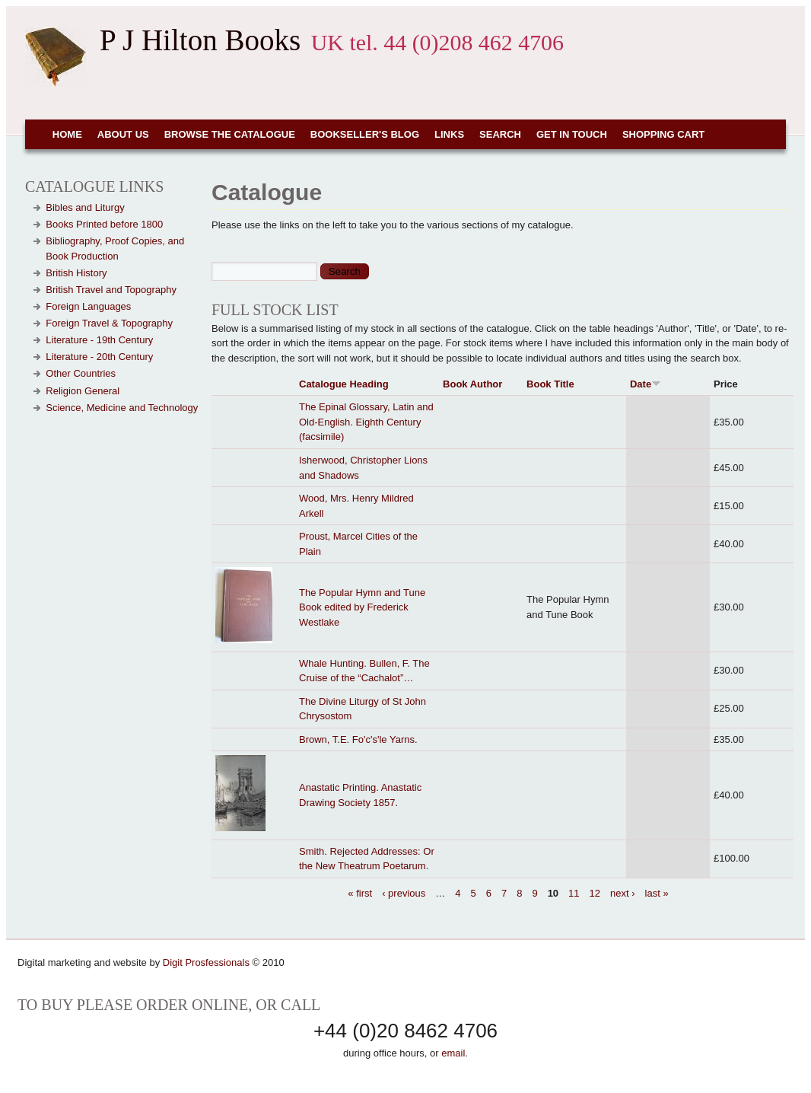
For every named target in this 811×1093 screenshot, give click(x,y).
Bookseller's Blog (364, 134)
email (453, 1053)
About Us (123, 134)
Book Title (550, 384)
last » (657, 893)
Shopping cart (663, 134)
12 (595, 893)
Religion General (82, 391)
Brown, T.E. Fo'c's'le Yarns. (358, 739)
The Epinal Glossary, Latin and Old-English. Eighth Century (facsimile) (366, 421)
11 (573, 893)
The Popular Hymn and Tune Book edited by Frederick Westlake (362, 607)
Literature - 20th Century (99, 356)
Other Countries (81, 373)
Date (645, 384)
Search (500, 134)
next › (622, 893)
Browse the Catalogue (229, 134)
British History (76, 273)
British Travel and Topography (111, 289)
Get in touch (571, 134)
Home (67, 134)
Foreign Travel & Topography (109, 323)
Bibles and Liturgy (85, 207)
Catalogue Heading (344, 384)
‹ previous (403, 893)
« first (360, 893)
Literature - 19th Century (99, 340)
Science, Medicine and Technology (122, 407)
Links (449, 134)
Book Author (472, 384)
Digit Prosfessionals (206, 962)
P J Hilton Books (200, 40)
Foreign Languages (88, 306)
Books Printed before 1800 (104, 224)
